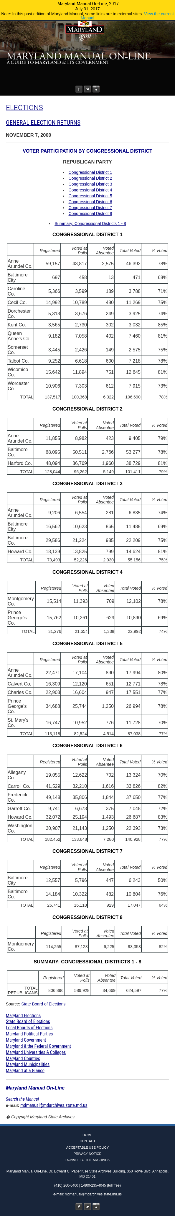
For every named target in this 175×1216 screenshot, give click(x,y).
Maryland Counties (23, 1058)
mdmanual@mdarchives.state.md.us (54, 1105)
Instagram (96, 89)
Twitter (87, 89)
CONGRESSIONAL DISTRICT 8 (87, 917)
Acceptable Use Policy (87, 1147)
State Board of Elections (43, 1004)
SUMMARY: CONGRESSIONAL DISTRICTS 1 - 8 (87, 961)
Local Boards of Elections (29, 1027)
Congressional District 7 (90, 207)
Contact (87, 1141)
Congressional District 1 (90, 172)
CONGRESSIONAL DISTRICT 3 (87, 483)
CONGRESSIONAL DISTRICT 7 (87, 851)
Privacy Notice (87, 1153)
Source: (13, 1004)
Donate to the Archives (87, 1160)
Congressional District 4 (90, 190)
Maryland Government (26, 1040)
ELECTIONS (24, 107)
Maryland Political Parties (29, 1034)
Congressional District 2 (90, 178)
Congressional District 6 (90, 201)
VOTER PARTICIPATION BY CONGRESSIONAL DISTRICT (87, 151)
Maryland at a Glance (25, 1070)
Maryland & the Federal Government (38, 1046)
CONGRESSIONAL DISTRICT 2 (87, 408)
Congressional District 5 (90, 196)
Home (87, 1135)
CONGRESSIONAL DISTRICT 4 (87, 572)
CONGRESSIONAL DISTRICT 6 (87, 745)
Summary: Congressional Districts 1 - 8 (90, 223)
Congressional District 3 (90, 184)
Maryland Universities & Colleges (36, 1052)
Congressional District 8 (90, 213)
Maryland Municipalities (27, 1064)
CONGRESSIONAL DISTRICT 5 (87, 643)
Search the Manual (22, 1099)
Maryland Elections (23, 1015)
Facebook (78, 89)
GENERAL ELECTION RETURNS (43, 122)
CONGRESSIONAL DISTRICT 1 (87, 234)
